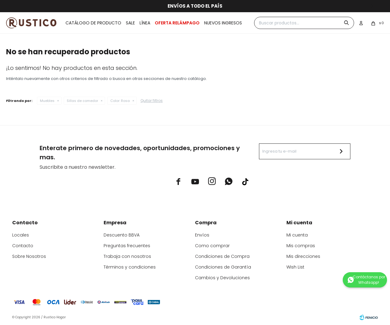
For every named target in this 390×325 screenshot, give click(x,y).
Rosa (120, 100)
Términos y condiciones (130, 267)
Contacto (22, 246)
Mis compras (300, 246)
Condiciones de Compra (222, 256)
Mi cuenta (297, 235)
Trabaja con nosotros (127, 256)
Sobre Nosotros (29, 256)
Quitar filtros (151, 100)
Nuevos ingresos (223, 23)
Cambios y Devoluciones (222, 278)
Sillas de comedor (82, 100)
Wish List (295, 267)
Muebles (47, 100)
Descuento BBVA (122, 235)
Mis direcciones (303, 256)
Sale (130, 23)
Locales (20, 235)
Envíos (202, 235)
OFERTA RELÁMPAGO (177, 23)
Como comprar (212, 246)
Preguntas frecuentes (127, 246)
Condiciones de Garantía (223, 267)
